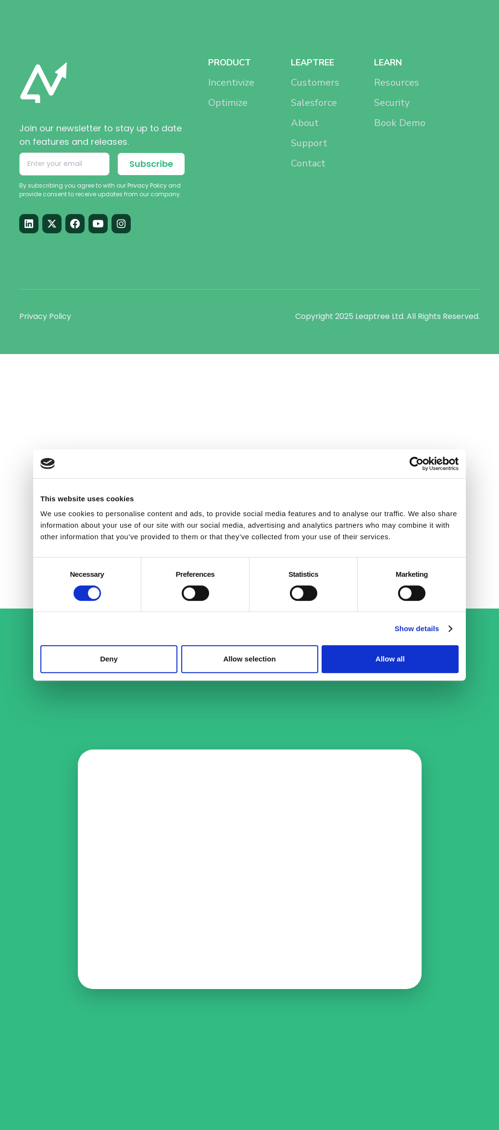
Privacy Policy (45, 316)
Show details (417, 628)
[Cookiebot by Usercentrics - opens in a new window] (416, 464)
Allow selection (249, 659)
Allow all (390, 659)
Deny (109, 659)
